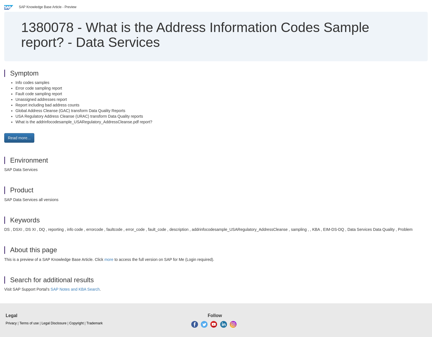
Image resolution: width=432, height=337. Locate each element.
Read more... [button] (19, 138)
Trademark (94, 323)
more (108, 259)
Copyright (76, 323)
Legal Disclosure (54, 323)
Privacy (11, 323)
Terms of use (29, 323)
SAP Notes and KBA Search (75, 289)
